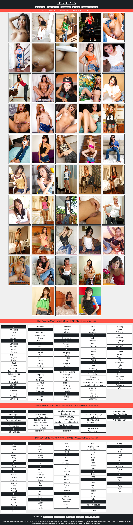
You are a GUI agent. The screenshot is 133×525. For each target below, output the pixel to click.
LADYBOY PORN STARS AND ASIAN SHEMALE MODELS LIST (66, 438)
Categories (66, 7)
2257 (99, 523)
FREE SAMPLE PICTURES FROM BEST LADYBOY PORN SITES (66, 405)
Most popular (53, 7)
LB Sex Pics (66, 3)
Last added (40, 7)
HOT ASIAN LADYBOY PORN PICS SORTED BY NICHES (66, 321)
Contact (94, 523)
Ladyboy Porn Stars (90, 7)
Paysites (76, 7)
